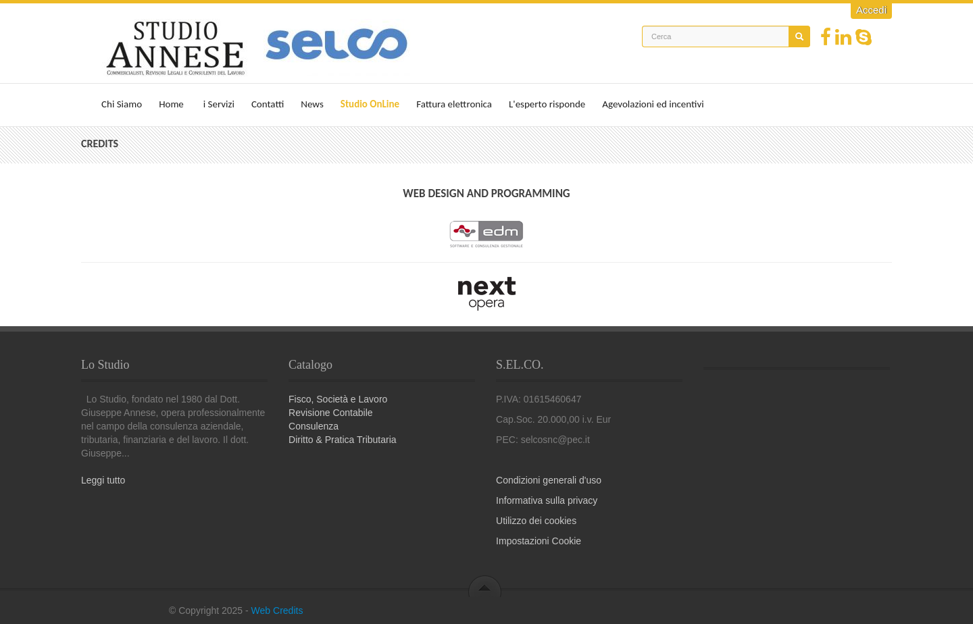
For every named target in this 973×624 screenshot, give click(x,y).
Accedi (871, 10)
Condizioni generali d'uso (548, 480)
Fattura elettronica (454, 104)
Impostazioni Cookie (538, 541)
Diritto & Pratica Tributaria (343, 439)
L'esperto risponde (547, 104)
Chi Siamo (121, 104)
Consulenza (314, 426)
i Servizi (218, 104)
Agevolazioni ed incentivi (652, 104)
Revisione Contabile (331, 412)
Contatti (267, 104)
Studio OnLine (370, 104)
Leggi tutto (103, 480)
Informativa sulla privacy (546, 500)
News (312, 104)
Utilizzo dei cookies (536, 520)
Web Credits (277, 610)
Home (171, 104)
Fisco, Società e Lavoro (338, 399)
